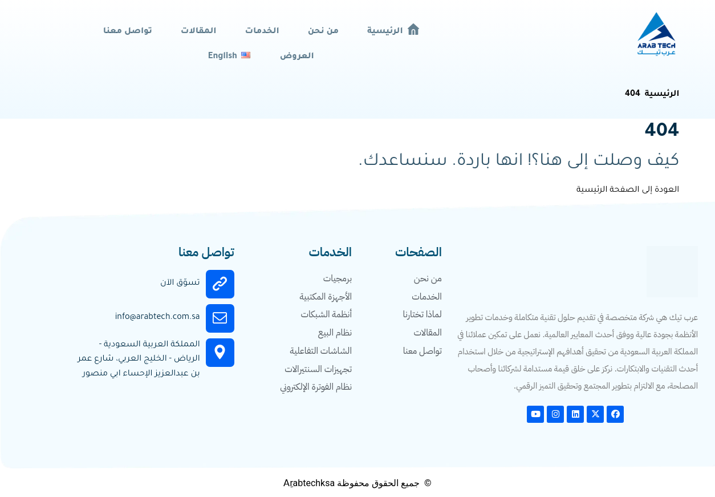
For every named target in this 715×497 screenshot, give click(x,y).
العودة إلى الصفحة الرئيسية (627, 190)
